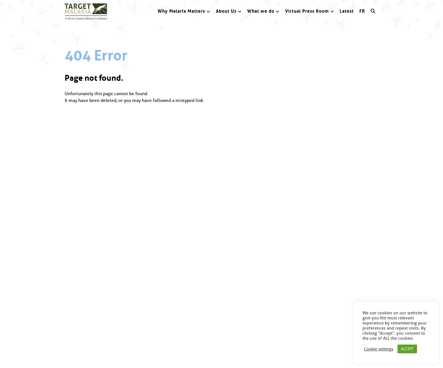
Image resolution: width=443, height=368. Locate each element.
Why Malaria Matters (181, 11)
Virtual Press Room (307, 11)
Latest (347, 11)
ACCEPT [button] (407, 349)
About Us (226, 11)
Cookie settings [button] (378, 349)
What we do (260, 11)
